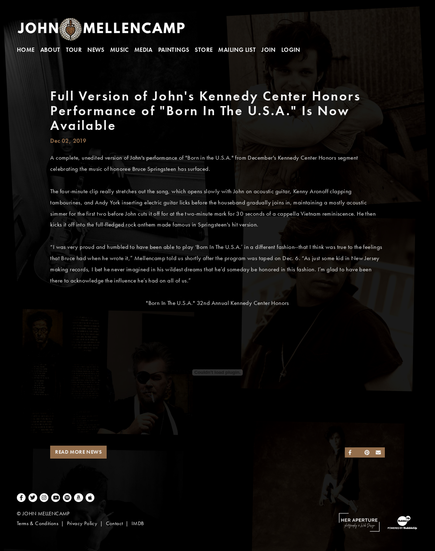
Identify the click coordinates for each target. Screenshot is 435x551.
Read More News (78, 451)
